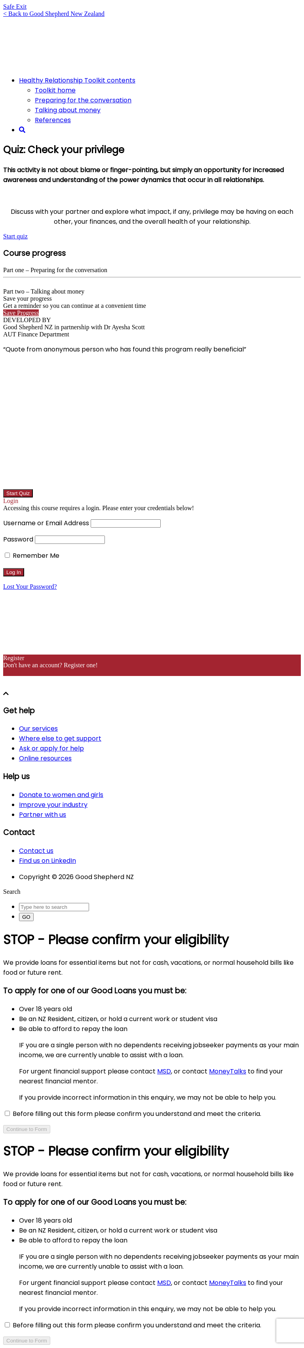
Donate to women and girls (61, 794)
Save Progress (21, 312)
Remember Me (32, 555)
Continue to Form (26, 1129)
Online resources (45, 758)
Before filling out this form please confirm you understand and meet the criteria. (133, 1113)
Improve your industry (53, 804)
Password (18, 539)
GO (26, 917)
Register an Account (29, 672)
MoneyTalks (227, 1071)
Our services (38, 728)
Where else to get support (60, 738)
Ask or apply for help (51, 748)
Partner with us (42, 814)
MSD (164, 1071)
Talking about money (68, 110)
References (53, 120)
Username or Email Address (46, 523)
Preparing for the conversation (83, 100)
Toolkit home (55, 90)
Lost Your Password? (30, 586)
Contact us (36, 850)
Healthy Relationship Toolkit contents (77, 80)
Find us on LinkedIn (47, 860)
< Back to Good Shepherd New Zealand (53, 13)
